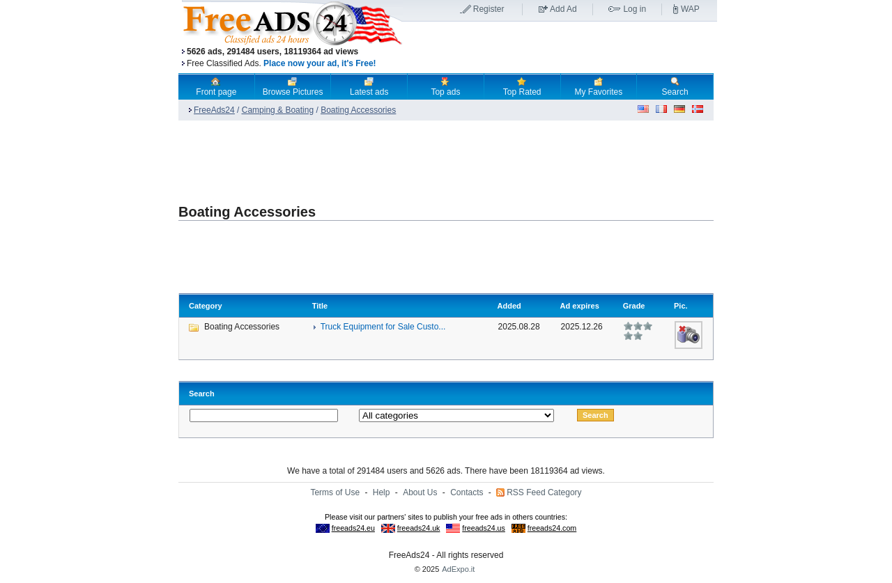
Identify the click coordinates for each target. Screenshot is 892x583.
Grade (634, 306)
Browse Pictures (293, 86)
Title (320, 306)
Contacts (466, 492)
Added (509, 306)
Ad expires (579, 306)
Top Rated (522, 86)
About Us (420, 492)
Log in (634, 9)
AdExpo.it (458, 569)
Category (205, 306)
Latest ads (369, 86)
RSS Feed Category (544, 492)
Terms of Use (335, 492)
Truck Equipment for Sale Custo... (383, 327)
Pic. (681, 306)
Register (489, 9)
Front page (216, 86)
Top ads (445, 86)
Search (675, 86)
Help (381, 492)
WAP (690, 9)
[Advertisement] (559, 48)
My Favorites (599, 86)
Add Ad (563, 9)
